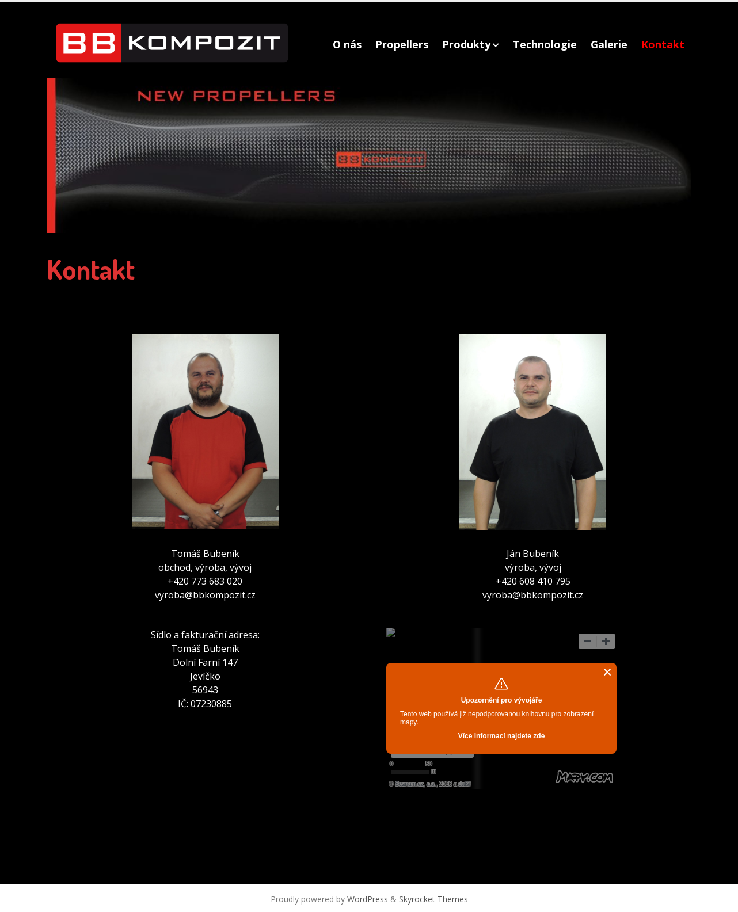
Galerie (609, 44)
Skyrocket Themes (433, 899)
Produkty (466, 44)
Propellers (401, 44)
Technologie (545, 44)
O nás (347, 44)
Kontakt (662, 44)
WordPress (367, 899)
